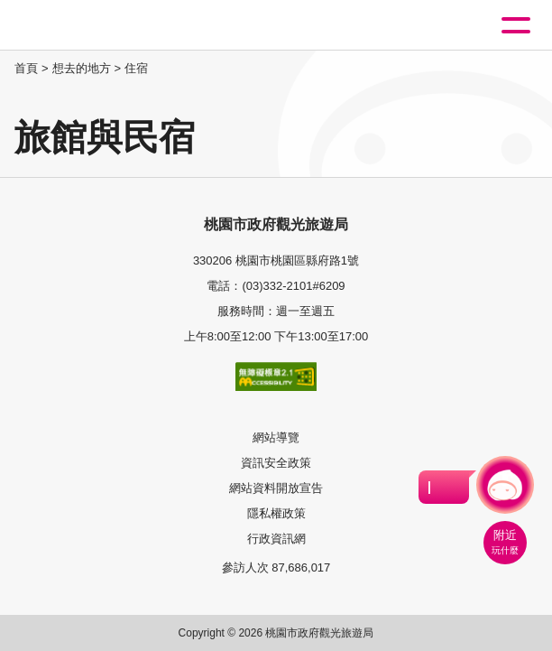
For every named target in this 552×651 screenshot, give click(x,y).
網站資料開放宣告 (276, 488)
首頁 (26, 68)
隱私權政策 (276, 513)
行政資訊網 (276, 538)
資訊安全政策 (276, 463)
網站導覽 (276, 437)
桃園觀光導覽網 (88, 26)
